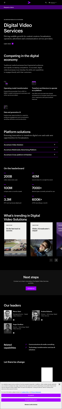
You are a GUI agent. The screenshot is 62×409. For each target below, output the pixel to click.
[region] (31, 395)
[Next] (56, 260)
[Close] (59, 384)
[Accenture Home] (29, 2)
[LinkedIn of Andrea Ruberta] (42, 320)
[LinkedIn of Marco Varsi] (14, 320)
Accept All (31, 395)
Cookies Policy (25, 392)
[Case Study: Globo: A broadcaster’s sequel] (41, 239)
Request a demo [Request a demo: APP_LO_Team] (9, 7)
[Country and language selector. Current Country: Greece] (53, 2)
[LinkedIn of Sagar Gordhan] (14, 333)
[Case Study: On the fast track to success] (15, 239)
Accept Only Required (31, 399)
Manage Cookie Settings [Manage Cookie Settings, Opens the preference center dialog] (31, 404)
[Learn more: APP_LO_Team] (8, 44)
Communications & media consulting (41, 344)
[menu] (5, 2)
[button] (31, 288)
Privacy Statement (36, 392)
